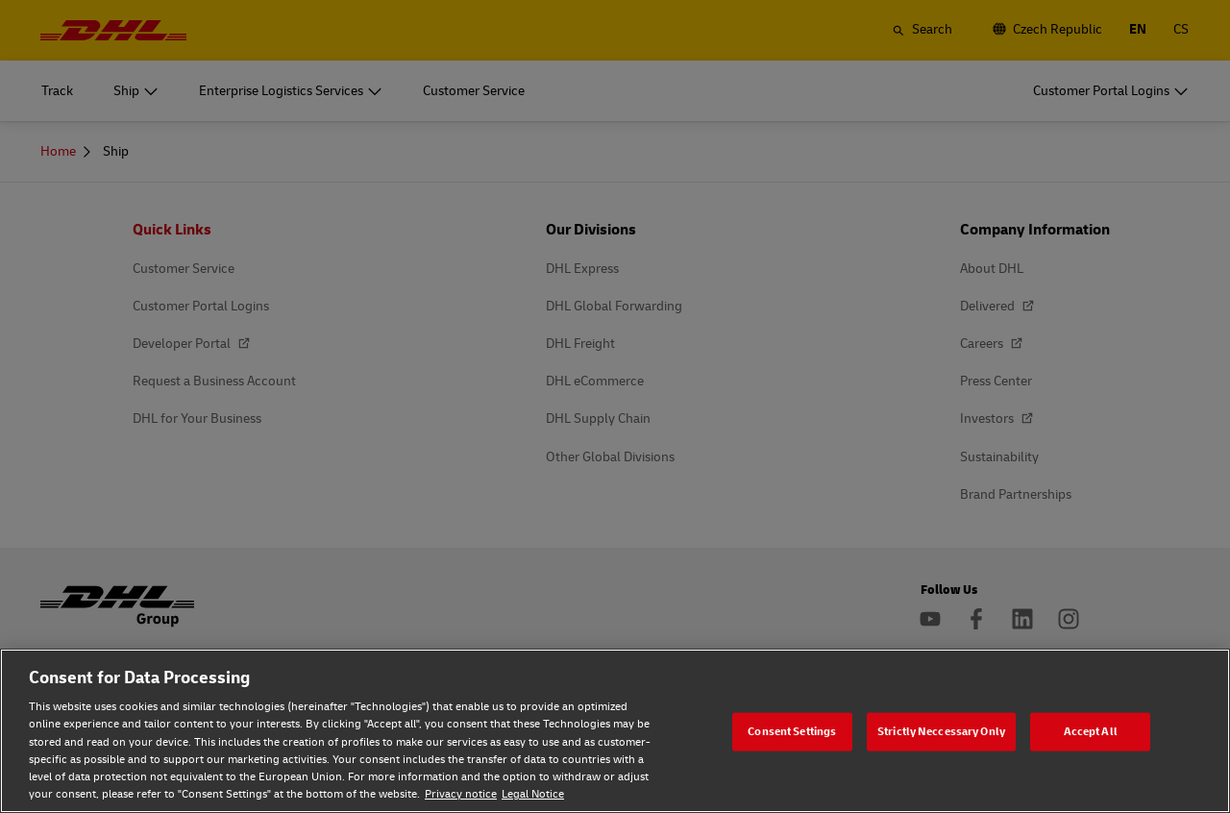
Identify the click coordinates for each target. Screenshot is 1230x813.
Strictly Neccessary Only (941, 731)
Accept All (1091, 731)
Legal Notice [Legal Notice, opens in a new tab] (533, 794)
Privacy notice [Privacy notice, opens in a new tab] (461, 794)
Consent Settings (792, 731)
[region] (615, 731)
